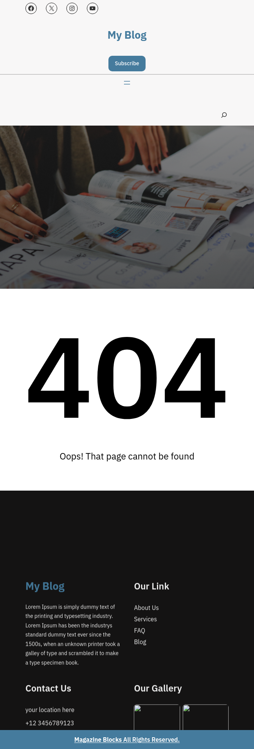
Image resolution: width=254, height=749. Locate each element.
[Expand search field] (224, 115)
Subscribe (127, 63)
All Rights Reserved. (127, 739)
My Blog (127, 35)
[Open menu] (127, 83)
